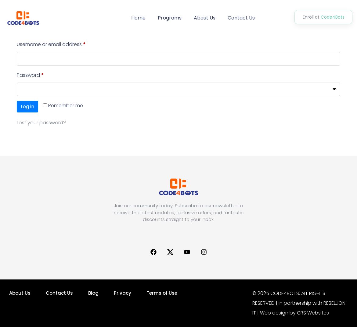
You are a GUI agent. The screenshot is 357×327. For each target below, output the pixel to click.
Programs (170, 17)
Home (138, 17)
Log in (27, 106)
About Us (204, 17)
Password (41, 74)
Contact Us (241, 17)
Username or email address (61, 44)
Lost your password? (41, 122)
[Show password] (334, 89)
